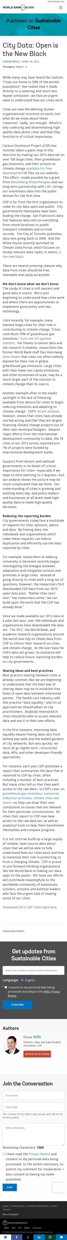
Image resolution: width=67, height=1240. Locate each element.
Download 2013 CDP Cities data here (30, 907)
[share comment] (61, 1237)
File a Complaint (10, 1214)
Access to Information (38, 1205)
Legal (5, 1205)
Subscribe (17, 1005)
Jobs (54, 1205)
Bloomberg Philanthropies (31, 182)
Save (9, 1187)
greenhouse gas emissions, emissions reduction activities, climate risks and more (31, 798)
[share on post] (28, 1237)
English (20, 67)
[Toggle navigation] (60, 7)
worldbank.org (56, 1)
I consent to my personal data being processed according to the (34, 991)
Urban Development (13, 931)
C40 (47, 186)
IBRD (6, 1227)
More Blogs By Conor (37, 1054)
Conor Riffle (11, 61)
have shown (11, 357)
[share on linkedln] (39, 1237)
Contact (6, 1209)
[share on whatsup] (50, 1237)
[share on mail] (5, 1237)
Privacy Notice (39, 1154)
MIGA (27, 1227)
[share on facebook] (16, 1237)
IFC (20, 1227)
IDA (13, 1227)
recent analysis (48, 411)
